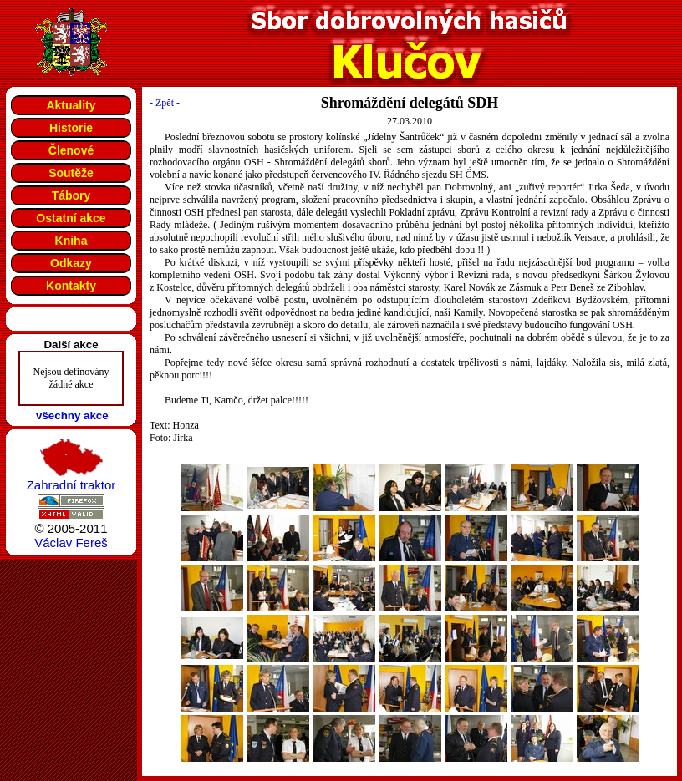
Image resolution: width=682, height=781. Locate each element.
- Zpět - (165, 103)
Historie (71, 127)
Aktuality (70, 105)
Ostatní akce (70, 218)
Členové (71, 150)
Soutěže (71, 173)
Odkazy (71, 263)
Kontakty (71, 285)
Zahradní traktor (71, 485)
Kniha (71, 240)
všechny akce (72, 415)
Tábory (71, 195)
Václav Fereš (71, 542)
